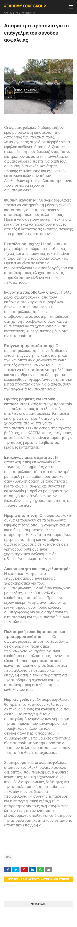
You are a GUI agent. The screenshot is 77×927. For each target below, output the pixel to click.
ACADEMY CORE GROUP (25, 6)
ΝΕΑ (8, 857)
